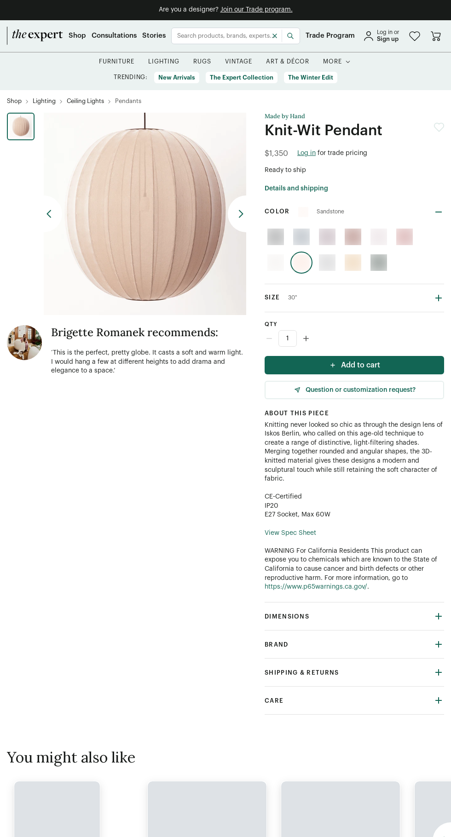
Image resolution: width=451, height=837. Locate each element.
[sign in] (381, 36)
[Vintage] (239, 62)
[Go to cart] (436, 36)
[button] (414, 36)
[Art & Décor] (287, 62)
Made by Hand (285, 116)
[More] (332, 62)
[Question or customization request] (354, 390)
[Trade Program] (330, 36)
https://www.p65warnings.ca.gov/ (316, 587)
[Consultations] (114, 36)
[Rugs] (202, 62)
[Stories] (154, 36)
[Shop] (77, 36)
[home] (35, 36)
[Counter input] (354, 338)
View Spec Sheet (290, 533)
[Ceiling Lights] (85, 101)
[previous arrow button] (53, 213)
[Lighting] (163, 62)
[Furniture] (116, 62)
